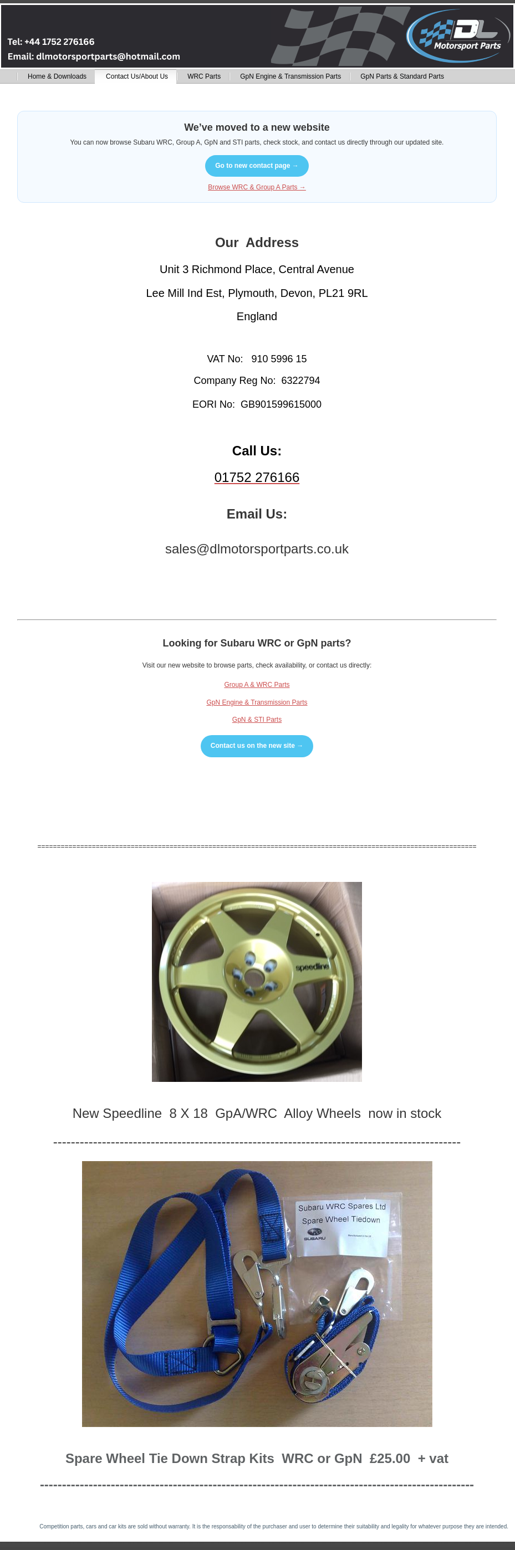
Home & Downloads (57, 76)
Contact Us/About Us (137, 76)
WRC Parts (204, 76)
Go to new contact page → (257, 166)
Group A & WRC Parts (256, 685)
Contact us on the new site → (257, 746)
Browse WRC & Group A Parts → (257, 187)
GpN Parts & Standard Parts (402, 76)
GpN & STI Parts (257, 719)
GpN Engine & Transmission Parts (290, 76)
